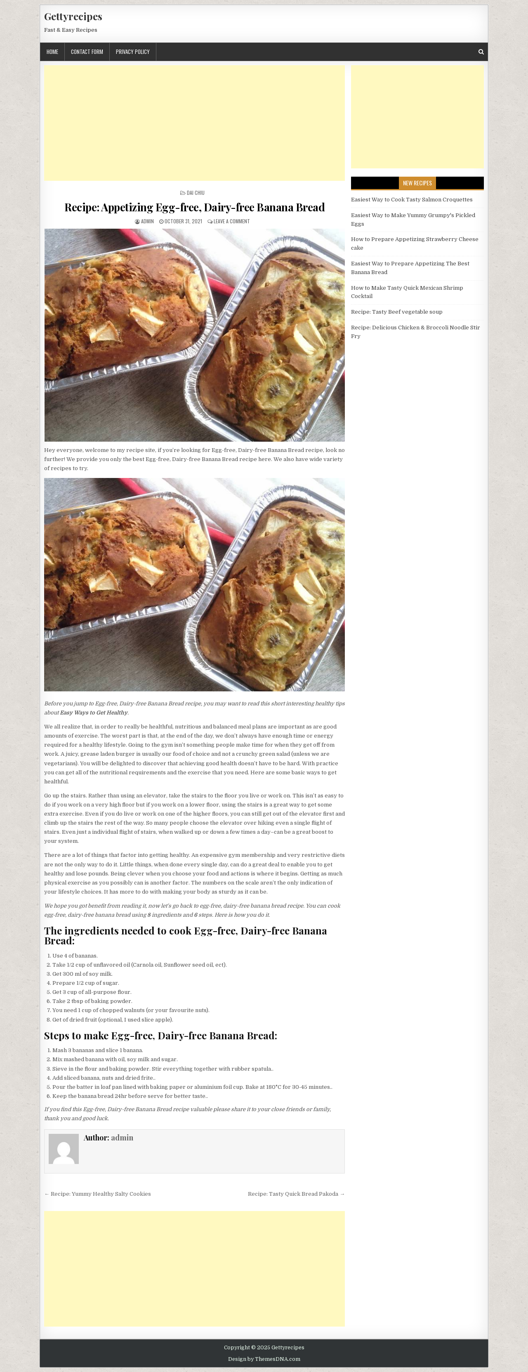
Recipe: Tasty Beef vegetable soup (397, 312)
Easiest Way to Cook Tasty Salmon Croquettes (412, 199)
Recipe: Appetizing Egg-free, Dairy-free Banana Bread (194, 207)
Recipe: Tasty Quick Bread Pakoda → (296, 1194)
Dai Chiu (196, 192)
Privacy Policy (133, 51)
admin (147, 221)
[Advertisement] (194, 123)
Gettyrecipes (73, 16)
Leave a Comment (232, 221)
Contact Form (87, 51)
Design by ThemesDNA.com (264, 1359)
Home (52, 51)
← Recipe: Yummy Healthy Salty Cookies (97, 1194)
